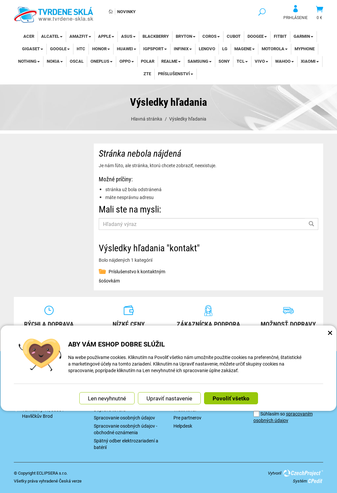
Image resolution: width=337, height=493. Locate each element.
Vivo (261, 61)
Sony (224, 61)
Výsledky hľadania (187, 119)
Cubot (234, 36)
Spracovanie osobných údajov (124, 418)
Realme (171, 61)
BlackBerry (156, 36)
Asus (128, 36)
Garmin (303, 36)
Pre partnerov (187, 418)
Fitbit (280, 36)
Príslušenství (175, 74)
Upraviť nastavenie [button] (169, 396)
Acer (28, 36)
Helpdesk (182, 426)
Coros (211, 36)
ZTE (147, 74)
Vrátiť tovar (185, 409)
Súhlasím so (283, 417)
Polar (147, 61)
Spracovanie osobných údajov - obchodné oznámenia (125, 429)
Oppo (126, 61)
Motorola (275, 49)
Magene (244, 49)
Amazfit (80, 36)
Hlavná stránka (146, 119)
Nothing (29, 61)
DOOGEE (257, 36)
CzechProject (302, 473)
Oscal (77, 61)
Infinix (183, 49)
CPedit (315, 481)
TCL (242, 61)
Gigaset (32, 49)
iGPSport (155, 49)
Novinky (126, 11)
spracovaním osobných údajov (283, 417)
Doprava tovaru (110, 409)
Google (60, 49)
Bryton (185, 36)
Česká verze (70, 481)
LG (224, 49)
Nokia (55, 61)
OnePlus (102, 61)
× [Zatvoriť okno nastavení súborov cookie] (330, 330)
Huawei (126, 49)
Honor (101, 49)
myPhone (305, 49)
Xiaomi (310, 61)
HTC (81, 49)
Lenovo (207, 49)
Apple (106, 36)
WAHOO (284, 61)
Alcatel (52, 36)
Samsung (200, 61)
